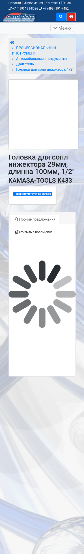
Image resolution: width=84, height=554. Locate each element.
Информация (33, 3)
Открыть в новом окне (33, 232)
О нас (67, 3)
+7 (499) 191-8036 (23, 8)
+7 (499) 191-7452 (54, 8)
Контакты (52, 3)
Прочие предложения (35, 219)
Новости (15, 3)
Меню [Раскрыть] (62, 28)
